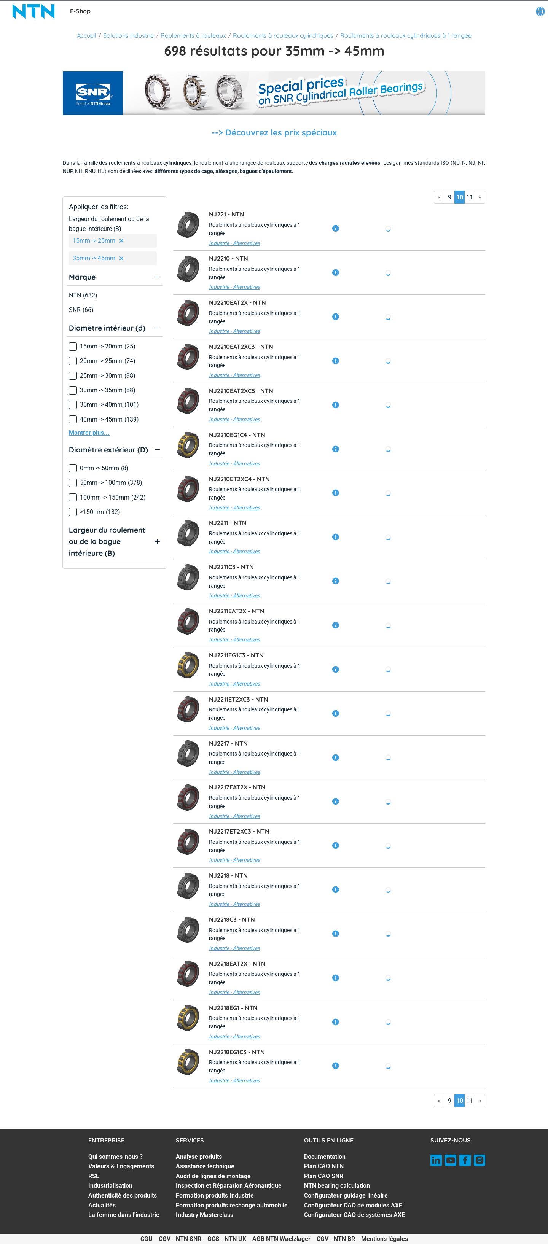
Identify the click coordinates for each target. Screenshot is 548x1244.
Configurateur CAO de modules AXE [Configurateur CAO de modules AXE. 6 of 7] (353, 1205)
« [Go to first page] (439, 196)
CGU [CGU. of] (146, 1238)
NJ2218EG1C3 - (237, 1052)
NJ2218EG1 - (233, 1008)
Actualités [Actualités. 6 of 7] (102, 1205)
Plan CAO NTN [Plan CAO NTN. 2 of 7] (324, 1166)
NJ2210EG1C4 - (237, 435)
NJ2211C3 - (231, 567)
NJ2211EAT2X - (236, 611)
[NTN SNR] (33, 11)
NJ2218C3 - (232, 919)
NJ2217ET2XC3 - (239, 831)
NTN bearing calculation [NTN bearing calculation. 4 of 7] (337, 1185)
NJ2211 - (228, 523)
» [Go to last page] (479, 196)
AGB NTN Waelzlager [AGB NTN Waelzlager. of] (281, 1238)
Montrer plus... (89, 432)
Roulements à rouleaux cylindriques (283, 35)
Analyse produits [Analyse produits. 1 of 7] (199, 1156)
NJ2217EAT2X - (237, 787)
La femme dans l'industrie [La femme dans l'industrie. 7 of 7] (123, 1215)
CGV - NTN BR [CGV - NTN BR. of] (336, 1238)
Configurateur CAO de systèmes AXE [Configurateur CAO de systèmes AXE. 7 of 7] (354, 1215)
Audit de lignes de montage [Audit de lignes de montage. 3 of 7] (213, 1176)
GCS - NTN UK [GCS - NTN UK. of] (226, 1238)
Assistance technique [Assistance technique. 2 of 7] (205, 1166)
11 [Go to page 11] (469, 197)
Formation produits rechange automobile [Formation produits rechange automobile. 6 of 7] (232, 1205)
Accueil (86, 35)
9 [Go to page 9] (449, 197)
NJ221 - (226, 214)
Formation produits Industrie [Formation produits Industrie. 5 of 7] (215, 1195)
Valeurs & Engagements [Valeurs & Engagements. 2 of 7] (121, 1166)
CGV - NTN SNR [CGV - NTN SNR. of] (180, 1238)
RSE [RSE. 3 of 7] (93, 1176)
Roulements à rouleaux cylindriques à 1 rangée (406, 35)
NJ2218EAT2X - (237, 963)
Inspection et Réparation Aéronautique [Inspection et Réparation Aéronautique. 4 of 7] (229, 1185)
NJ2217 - (228, 743)
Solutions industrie (128, 35)
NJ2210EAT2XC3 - (241, 346)
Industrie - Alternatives (234, 243)
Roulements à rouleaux (193, 35)
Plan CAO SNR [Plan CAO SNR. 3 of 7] (323, 1176)
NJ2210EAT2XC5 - (241, 391)
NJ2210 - (228, 258)
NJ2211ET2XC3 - (238, 699)
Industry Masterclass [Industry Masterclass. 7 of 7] (204, 1215)
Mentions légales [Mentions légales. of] (384, 1238)
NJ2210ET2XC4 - (239, 479)
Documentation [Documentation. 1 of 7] (325, 1156)
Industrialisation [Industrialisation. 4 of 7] (110, 1185)
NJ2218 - (228, 875)
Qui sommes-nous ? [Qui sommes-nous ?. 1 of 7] (115, 1156)
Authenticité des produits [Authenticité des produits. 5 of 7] (122, 1195)
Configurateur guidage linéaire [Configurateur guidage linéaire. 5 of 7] (346, 1195)
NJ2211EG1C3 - (236, 655)
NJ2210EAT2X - (237, 302)
